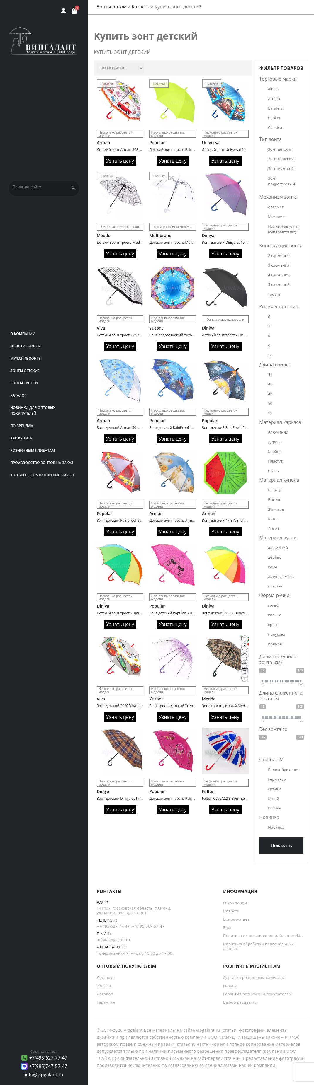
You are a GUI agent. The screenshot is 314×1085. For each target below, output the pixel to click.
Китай (273, 798)
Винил (274, 499)
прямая (275, 643)
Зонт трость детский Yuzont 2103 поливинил (187, 705)
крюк (272, 624)
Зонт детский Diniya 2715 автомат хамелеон (239, 242)
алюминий (278, 547)
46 (270, 384)
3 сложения (278, 265)
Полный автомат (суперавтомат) (284, 229)
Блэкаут (275, 489)
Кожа (273, 518)
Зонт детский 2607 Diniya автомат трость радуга (243, 612)
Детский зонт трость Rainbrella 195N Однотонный (191, 149)
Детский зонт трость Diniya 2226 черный (236, 334)
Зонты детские (25, 370)
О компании (22, 333)
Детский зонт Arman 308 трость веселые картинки (140, 149)
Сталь (273, 470)
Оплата (104, 985)
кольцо (274, 614)
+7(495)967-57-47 (148, 926)
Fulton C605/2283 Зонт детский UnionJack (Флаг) (242, 798)
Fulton (208, 791)
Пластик (275, 461)
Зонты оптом (112, 7)
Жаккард (276, 509)
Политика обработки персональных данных (258, 946)
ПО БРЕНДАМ (22, 425)
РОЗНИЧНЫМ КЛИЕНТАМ (32, 450)
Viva (101, 328)
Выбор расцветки (240, 1002)
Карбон (275, 451)
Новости (231, 911)
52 (270, 413)
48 (270, 393)
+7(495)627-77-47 (48, 1058)
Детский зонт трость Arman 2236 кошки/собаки (189, 520)
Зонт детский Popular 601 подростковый (183, 612)
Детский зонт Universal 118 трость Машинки (240, 149)
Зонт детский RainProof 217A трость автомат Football (247, 427)
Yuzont (156, 328)
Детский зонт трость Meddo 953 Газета (130, 242)
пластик (275, 586)
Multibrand (160, 235)
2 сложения (278, 255)
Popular (157, 142)
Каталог (18, 395)
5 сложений (279, 284)
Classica (275, 127)
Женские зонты (25, 346)
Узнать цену (120, 161)
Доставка (106, 977)
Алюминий (278, 432)
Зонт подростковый (281, 181)
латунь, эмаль (281, 576)
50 (270, 403)
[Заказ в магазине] (120, 68)
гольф (273, 605)
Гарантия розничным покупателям (257, 994)
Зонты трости (24, 383)
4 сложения (278, 274)
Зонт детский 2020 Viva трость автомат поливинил (140, 705)
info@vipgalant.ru (44, 1074)
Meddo (104, 235)
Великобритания (283, 769)
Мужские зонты (26, 358)
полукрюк (277, 634)
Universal (211, 142)
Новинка (276, 827)
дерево (274, 557)
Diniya (208, 235)
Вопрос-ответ (236, 919)
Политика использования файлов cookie (263, 935)
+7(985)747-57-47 (48, 1066)
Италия (274, 788)
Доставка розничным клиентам (254, 977)
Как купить (21, 438)
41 (270, 374)
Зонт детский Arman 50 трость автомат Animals (137, 427)
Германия (277, 779)
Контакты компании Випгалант (42, 474)
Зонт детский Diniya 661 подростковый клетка (136, 798)
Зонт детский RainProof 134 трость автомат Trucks (192, 427)
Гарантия (106, 1002)
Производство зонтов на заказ (41, 462)
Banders (275, 108)
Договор (105, 994)
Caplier (274, 117)
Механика (277, 216)
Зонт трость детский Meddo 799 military (235, 705)
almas (273, 88)
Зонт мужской (281, 168)
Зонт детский (280, 149)
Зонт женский (281, 158)
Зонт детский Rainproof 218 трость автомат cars (137, 520)
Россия (274, 808)
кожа (272, 566)
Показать (281, 845)
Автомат (276, 206)
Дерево (275, 441)
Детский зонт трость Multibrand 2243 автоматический (195, 242)
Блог (227, 927)
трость (274, 294)
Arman (103, 142)
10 (270, 355)
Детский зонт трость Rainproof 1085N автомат (188, 798)
